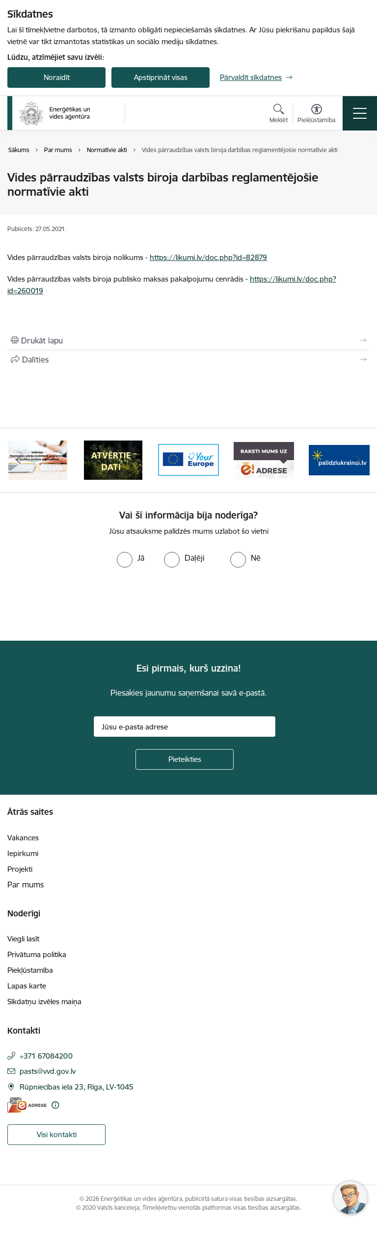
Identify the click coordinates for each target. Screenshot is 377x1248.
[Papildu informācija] (55, 1105)
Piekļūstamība (30, 970)
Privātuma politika (36, 954)
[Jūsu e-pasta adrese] (184, 726)
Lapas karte (26, 985)
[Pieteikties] (184, 759)
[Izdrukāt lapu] (188, 340)
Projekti (19, 869)
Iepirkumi (22, 853)
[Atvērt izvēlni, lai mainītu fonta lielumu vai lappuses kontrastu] (316, 115)
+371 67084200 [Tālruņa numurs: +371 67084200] (46, 1056)
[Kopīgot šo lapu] (188, 359)
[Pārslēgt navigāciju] (360, 113)
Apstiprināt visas (161, 77)
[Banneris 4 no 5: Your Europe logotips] (188, 459)
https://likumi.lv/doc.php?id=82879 (208, 257)
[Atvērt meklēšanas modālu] (279, 115)
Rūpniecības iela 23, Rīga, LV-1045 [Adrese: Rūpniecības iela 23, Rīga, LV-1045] (77, 1087)
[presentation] (82, 604)
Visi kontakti (57, 1134)
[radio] (130, 558)
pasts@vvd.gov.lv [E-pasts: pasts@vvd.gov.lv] (48, 1071)
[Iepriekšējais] (19, 460)
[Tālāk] (358, 460)
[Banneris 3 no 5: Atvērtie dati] (113, 459)
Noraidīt (57, 77)
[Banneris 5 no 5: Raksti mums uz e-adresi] (264, 459)
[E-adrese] (27, 1105)
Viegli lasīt (23, 938)
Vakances (23, 837)
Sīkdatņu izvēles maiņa (44, 1001)
